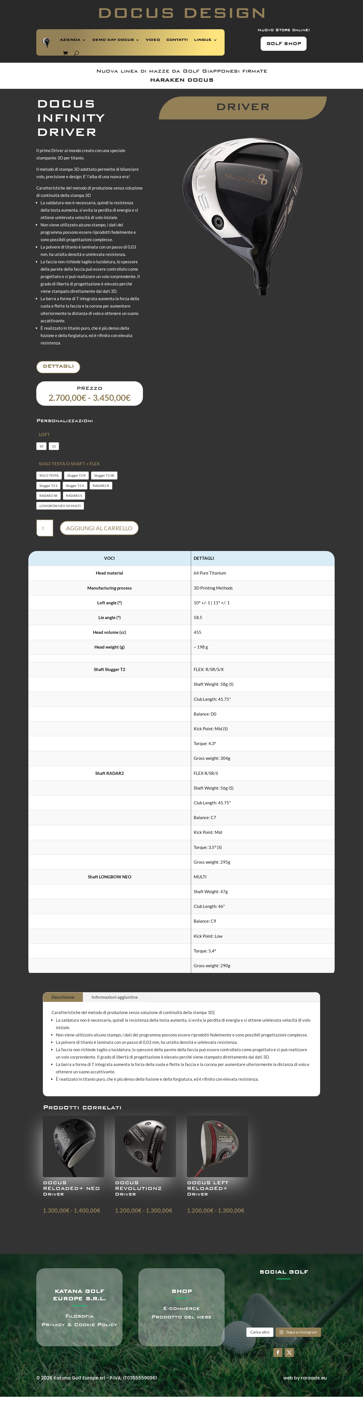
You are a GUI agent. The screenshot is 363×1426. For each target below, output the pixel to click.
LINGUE (203, 40)
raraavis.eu (314, 1378)
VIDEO (153, 40)
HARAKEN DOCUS (182, 80)
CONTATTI (177, 40)
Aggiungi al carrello (99, 528)
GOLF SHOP (283, 44)
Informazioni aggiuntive (115, 997)
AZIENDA (70, 40)
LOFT (44, 434)
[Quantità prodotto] (44, 528)
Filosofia (79, 1316)
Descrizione (63, 997)
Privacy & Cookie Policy (79, 1325)
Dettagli (58, 366)
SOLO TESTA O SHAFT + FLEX (69, 463)
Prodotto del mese (181, 1317)
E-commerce (181, 1308)
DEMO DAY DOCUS (113, 40)
